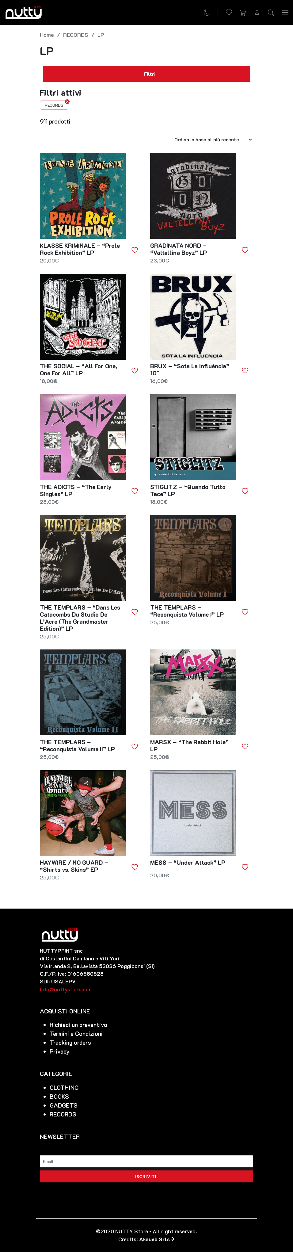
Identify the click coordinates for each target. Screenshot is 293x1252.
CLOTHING (64, 1087)
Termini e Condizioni (76, 1033)
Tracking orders (70, 1042)
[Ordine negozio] (208, 139)
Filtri (146, 74)
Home (47, 34)
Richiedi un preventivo (78, 1024)
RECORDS (75, 34)
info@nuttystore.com (66, 989)
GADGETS (64, 1105)
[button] (243, 13)
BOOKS (59, 1096)
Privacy (60, 1051)
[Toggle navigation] (285, 12)
